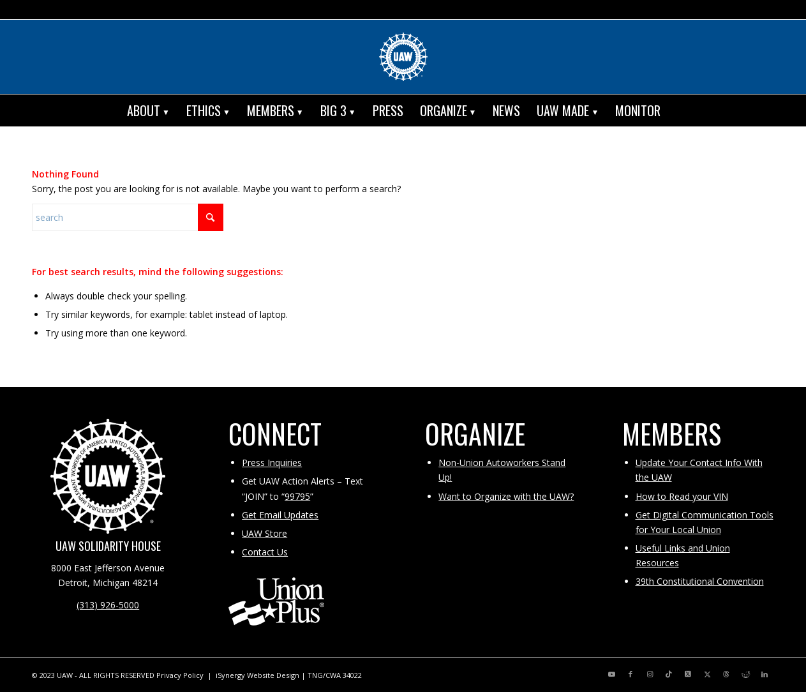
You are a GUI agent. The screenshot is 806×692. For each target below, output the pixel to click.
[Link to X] (688, 674)
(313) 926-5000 (108, 605)
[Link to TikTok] (668, 674)
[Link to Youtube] (611, 674)
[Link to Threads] (726, 674)
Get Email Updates (280, 515)
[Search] (678, 110)
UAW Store (264, 533)
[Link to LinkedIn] (764, 674)
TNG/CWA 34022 (335, 675)
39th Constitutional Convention (700, 581)
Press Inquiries (272, 462)
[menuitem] (148, 110)
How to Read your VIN (682, 496)
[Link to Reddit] (745, 674)
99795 (297, 496)
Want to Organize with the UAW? (506, 496)
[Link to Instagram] (649, 674)
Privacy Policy (180, 675)
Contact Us (265, 552)
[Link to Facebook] (630, 674)
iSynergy (230, 675)
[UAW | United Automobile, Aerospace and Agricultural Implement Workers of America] (403, 57)
